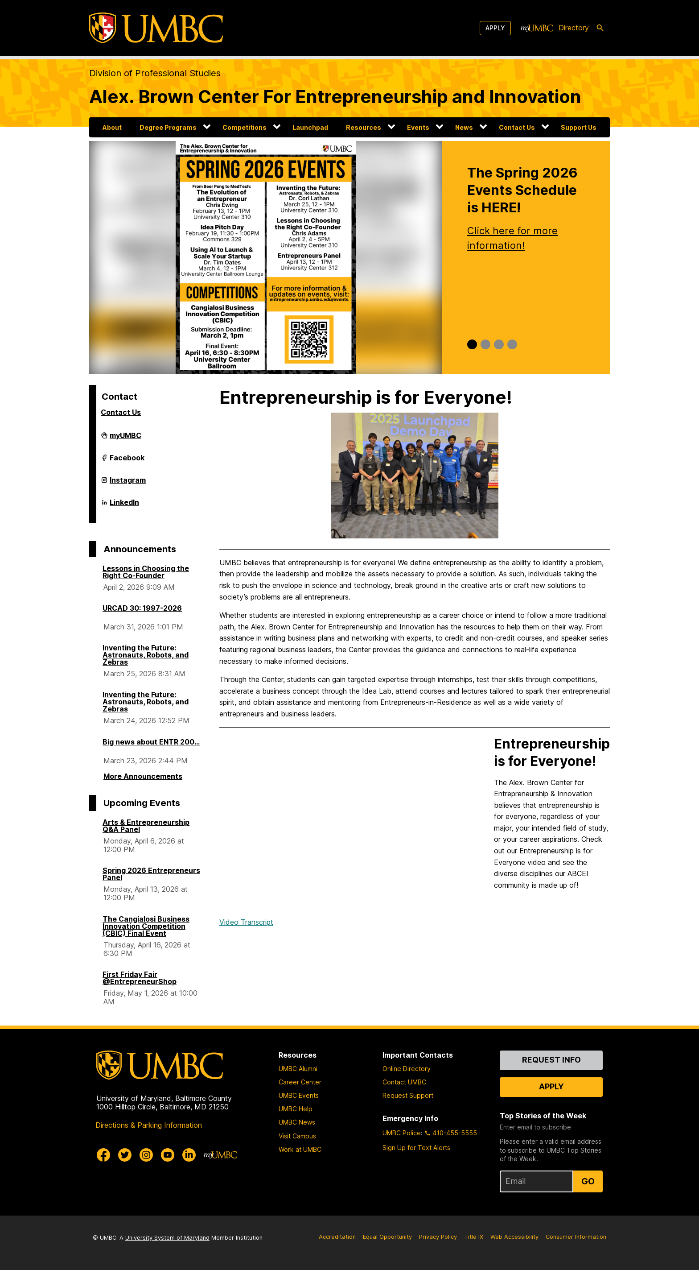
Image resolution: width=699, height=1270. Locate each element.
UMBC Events (299, 1095)
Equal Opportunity (387, 1236)
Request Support (407, 1095)
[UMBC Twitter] (125, 1155)
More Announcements (142, 776)
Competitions (244, 127)
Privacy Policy (438, 1236)
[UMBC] (156, 28)
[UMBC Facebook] (103, 1155)
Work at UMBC (300, 1149)
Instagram (128, 483)
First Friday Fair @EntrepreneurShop (140, 978)
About (112, 127)
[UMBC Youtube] (167, 1155)
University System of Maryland (167, 1237)
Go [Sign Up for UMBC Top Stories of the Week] (588, 1181)
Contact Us (517, 127)
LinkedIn (124, 506)
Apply (495, 28)
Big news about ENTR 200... (151, 741)
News (464, 127)
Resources (363, 127)
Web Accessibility (514, 1236)
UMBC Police (401, 1133)
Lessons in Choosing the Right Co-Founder (146, 572)
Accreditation (337, 1236)
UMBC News (297, 1122)
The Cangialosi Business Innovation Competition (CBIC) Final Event (146, 926)
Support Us (578, 127)
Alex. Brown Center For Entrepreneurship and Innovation (335, 97)
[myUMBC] (536, 28)
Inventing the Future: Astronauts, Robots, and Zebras (146, 654)
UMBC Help (295, 1109)
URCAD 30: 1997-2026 (142, 608)
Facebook (127, 461)
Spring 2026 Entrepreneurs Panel (151, 874)
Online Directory (406, 1068)
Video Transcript (246, 922)
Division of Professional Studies (155, 73)
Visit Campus (297, 1136)
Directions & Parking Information (148, 1125)
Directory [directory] (574, 27)
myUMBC (125, 439)
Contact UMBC (404, 1082)
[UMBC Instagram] (146, 1155)
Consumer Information (576, 1236)
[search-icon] (600, 28)
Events (418, 127)
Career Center (300, 1082)
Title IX (473, 1236)
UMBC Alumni (298, 1068)
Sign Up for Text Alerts (416, 1147)
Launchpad (310, 127)
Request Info (551, 1059)
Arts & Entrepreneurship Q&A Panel (146, 826)
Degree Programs (168, 127)
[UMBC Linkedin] (189, 1155)
